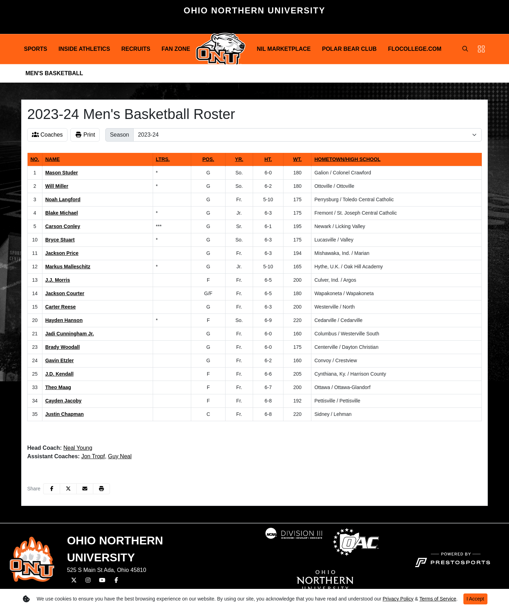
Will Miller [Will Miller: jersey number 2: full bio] (56, 186)
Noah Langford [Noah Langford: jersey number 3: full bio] (63, 199)
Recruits (135, 49)
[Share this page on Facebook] (51, 488)
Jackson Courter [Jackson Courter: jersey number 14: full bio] (64, 293)
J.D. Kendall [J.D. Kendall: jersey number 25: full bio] (59, 374)
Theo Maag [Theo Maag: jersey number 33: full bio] (58, 387)
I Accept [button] (475, 599)
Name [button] (52, 159)
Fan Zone (176, 49)
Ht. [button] (268, 159)
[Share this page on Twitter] (68, 488)
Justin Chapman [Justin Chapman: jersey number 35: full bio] (64, 414)
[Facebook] (116, 580)
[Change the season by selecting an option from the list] (307, 135)
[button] (35, 49)
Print (85, 135)
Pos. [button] (208, 159)
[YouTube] (102, 580)
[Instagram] (88, 580)
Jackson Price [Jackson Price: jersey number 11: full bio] (61, 253)
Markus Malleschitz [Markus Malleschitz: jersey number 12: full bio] (67, 266)
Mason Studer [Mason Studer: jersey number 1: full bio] (61, 172)
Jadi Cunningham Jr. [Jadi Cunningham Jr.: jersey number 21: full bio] (69, 333)
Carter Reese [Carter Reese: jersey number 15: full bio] (60, 307)
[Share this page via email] (84, 488)
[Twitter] (74, 580)
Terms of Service (438, 599)
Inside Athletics (84, 49)
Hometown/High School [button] (347, 159)
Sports (35, 49)
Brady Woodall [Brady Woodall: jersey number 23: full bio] (62, 347)
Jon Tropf (93, 456)
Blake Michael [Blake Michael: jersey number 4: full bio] (61, 213)
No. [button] (34, 159)
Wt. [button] (297, 159)
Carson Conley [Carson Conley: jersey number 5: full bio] (62, 226)
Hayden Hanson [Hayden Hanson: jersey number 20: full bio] (64, 320)
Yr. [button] (239, 159)
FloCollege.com (414, 49)
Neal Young (77, 448)
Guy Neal (120, 456)
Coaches (47, 135)
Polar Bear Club (349, 49)
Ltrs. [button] (163, 159)
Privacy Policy (398, 599)
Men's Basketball (54, 73)
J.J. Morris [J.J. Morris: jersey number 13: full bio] (57, 280)
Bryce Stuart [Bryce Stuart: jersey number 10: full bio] (60, 240)
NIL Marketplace (284, 49)
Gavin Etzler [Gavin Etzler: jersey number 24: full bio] (59, 360)
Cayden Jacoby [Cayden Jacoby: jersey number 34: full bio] (63, 401)
